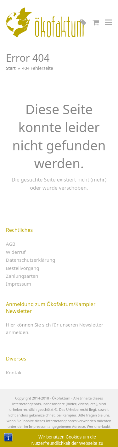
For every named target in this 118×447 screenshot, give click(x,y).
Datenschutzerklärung (30, 260)
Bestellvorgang (22, 268)
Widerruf (15, 252)
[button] (108, 22)
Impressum (18, 284)
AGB (10, 244)
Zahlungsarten (22, 276)
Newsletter (91, 324)
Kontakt (14, 372)
